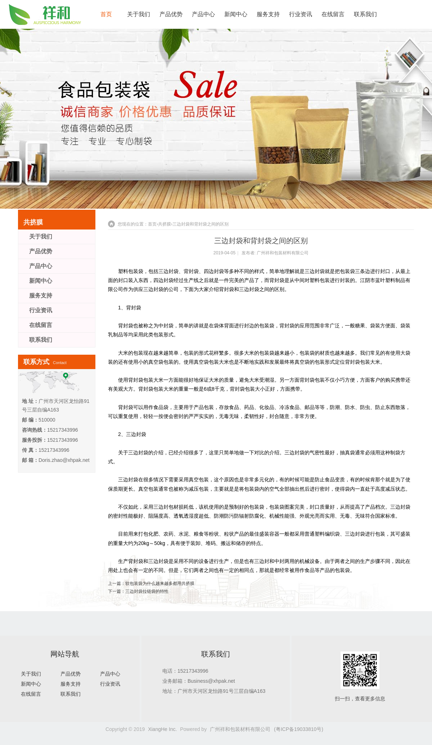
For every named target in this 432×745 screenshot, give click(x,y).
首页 (106, 14)
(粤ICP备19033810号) (298, 729)
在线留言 (333, 14)
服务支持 (268, 14)
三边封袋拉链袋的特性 (146, 591)
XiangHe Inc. (162, 729)
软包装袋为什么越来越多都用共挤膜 (159, 583)
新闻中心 (235, 14)
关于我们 (138, 14)
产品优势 (171, 14)
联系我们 (365, 14)
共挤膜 (164, 224)
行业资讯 (300, 14)
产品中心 (203, 14)
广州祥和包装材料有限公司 (283, 252)
